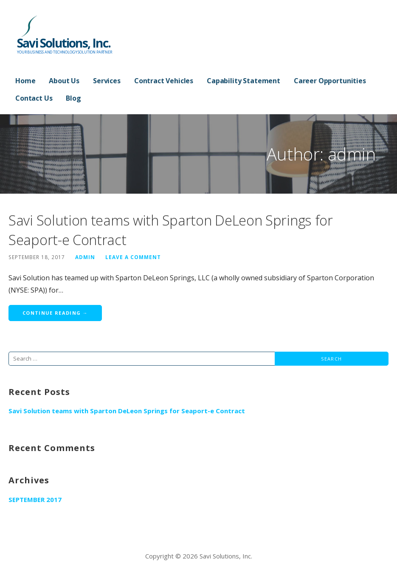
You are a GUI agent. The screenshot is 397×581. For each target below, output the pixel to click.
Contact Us (33, 98)
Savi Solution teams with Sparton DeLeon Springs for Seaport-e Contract (126, 410)
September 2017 (35, 499)
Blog (73, 98)
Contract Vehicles (163, 80)
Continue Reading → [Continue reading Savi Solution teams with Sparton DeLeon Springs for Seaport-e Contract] (55, 313)
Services (107, 80)
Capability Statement (243, 80)
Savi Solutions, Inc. (63, 43)
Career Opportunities (330, 80)
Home (25, 80)
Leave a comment (133, 257)
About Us (64, 80)
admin (85, 257)
